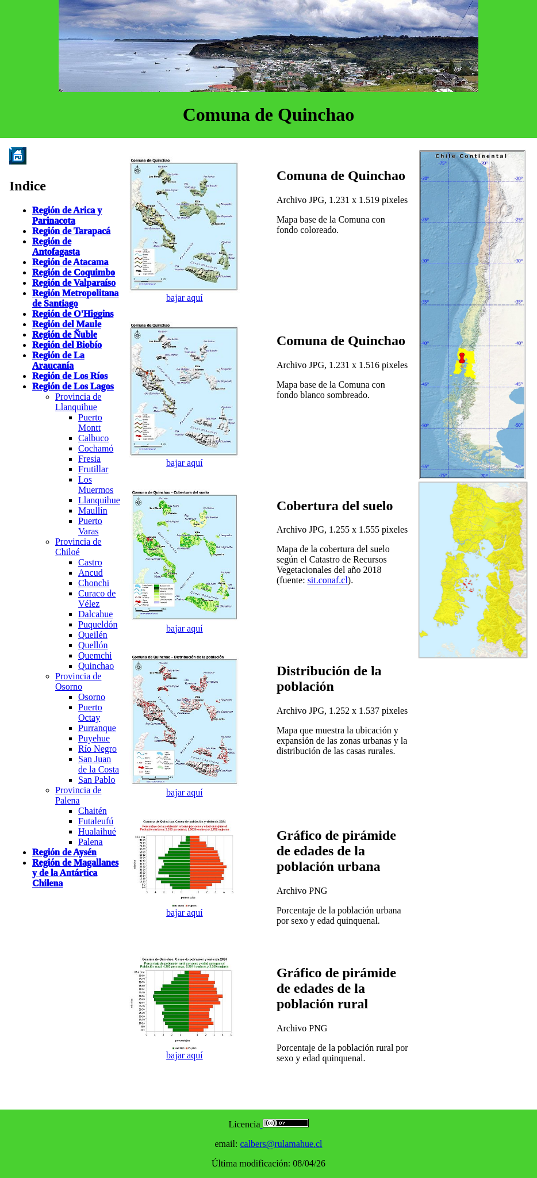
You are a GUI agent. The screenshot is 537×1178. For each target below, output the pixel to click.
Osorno (91, 697)
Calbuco (93, 438)
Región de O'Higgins (72, 314)
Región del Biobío (67, 345)
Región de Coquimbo (73, 272)
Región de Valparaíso (74, 283)
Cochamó (95, 448)
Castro (90, 562)
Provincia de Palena (78, 795)
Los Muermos (95, 485)
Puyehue (94, 738)
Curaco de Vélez (97, 598)
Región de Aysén (64, 852)
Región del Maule (66, 324)
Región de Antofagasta (56, 246)
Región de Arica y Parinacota (67, 215)
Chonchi (93, 583)
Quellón (93, 645)
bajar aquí (184, 298)
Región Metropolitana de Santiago (75, 298)
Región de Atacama (70, 262)
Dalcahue (95, 614)
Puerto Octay (90, 712)
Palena (90, 842)
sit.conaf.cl (328, 580)
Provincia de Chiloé (78, 547)
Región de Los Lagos (73, 386)
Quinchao (96, 666)
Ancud (90, 572)
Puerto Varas (90, 526)
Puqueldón (97, 624)
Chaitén (92, 811)
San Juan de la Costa (98, 764)
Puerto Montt (90, 422)
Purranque (97, 728)
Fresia (89, 459)
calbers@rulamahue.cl (281, 1144)
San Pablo (96, 780)
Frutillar (93, 469)
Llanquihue (99, 500)
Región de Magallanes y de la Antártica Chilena (75, 873)
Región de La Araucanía (58, 360)
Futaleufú (95, 821)
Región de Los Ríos (70, 376)
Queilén (93, 635)
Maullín (93, 510)
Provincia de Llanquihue (78, 402)
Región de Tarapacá (71, 231)
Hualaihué (97, 831)
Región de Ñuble (64, 334)
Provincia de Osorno (78, 681)
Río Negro (97, 749)
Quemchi (95, 655)
